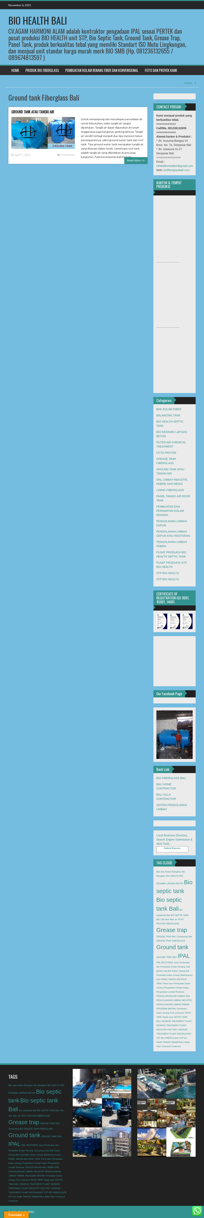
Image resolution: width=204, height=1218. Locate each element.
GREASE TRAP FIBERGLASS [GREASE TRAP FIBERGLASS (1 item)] (170, 941)
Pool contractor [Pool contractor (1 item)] (177, 1013)
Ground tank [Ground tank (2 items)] (172, 947)
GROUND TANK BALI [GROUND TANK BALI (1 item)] (166, 957)
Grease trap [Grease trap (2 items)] (171, 930)
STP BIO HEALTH (167, 573)
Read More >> (136, 160)
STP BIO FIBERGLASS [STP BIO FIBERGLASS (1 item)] (167, 1038)
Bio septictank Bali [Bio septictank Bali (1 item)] (27, 1110)
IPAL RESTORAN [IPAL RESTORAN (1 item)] (164, 962)
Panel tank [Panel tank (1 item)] (168, 983)
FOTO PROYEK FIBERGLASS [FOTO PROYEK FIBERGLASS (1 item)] (35, 1116)
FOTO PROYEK (166, 452)
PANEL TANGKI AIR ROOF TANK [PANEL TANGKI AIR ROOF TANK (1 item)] (24, 1159)
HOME (15, 70)
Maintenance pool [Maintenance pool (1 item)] (52, 1155)
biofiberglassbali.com (177, 170)
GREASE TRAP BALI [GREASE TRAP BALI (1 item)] (166, 936)
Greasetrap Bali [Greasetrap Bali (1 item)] (184, 936)
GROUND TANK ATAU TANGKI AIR (32, 111)
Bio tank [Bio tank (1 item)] (166, 919)
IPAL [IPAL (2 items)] (184, 956)
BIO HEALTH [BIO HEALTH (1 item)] (172, 876)
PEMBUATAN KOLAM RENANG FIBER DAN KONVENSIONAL (101, 70)
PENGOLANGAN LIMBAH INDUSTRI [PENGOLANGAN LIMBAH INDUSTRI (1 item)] (174, 1000)
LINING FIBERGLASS (170, 490)
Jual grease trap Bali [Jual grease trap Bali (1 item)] (43, 1150)
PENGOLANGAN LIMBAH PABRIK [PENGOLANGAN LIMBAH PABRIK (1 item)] (172, 1004)
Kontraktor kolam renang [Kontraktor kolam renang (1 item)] (168, 975)
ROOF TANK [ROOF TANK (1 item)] (37, 1180)
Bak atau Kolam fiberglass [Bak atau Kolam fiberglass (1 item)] (168, 871)
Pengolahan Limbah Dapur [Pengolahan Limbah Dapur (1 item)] (176, 987)
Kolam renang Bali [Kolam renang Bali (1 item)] (180, 971)
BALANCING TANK (168, 415)
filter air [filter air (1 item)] (173, 919)
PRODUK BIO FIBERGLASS (42, 70)
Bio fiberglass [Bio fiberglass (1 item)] (40, 1085)
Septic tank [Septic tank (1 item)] (168, 1017)
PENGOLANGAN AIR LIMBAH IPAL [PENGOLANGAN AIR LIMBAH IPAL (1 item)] (173, 996)
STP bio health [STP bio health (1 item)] (15, 1196)
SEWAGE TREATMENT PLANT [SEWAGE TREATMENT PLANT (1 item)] (177, 1021)
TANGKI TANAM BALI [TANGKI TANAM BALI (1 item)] (173, 1042)
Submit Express (172, 848)
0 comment (66, 154)
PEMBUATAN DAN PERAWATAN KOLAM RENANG (170, 511)
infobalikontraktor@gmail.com (174, 165)
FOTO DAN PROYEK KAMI (161, 70)
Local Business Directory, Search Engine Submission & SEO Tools (174, 839)
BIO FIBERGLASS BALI (171, 778)
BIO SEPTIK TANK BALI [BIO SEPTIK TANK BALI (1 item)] (48, 1110)
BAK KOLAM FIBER (168, 409)
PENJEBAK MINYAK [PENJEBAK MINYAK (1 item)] (166, 1008)
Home (188, 83)
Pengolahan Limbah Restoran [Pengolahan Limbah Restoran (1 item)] (170, 992)
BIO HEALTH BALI (37, 20)
